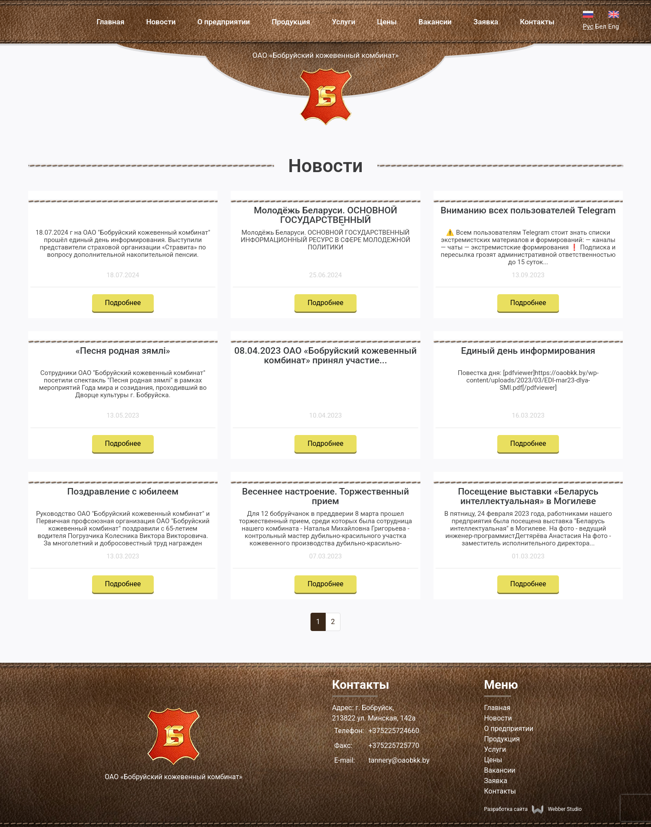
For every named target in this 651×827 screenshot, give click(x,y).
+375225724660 (393, 731)
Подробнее (123, 303)
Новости (160, 21)
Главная (110, 21)
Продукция (291, 21)
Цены (387, 21)
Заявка (485, 21)
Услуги (343, 21)
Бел (600, 26)
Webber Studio (557, 809)
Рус (588, 26)
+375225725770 (393, 745)
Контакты (537, 21)
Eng (613, 26)
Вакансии (435, 21)
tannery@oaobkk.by (398, 760)
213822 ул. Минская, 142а (374, 718)
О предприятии (223, 21)
